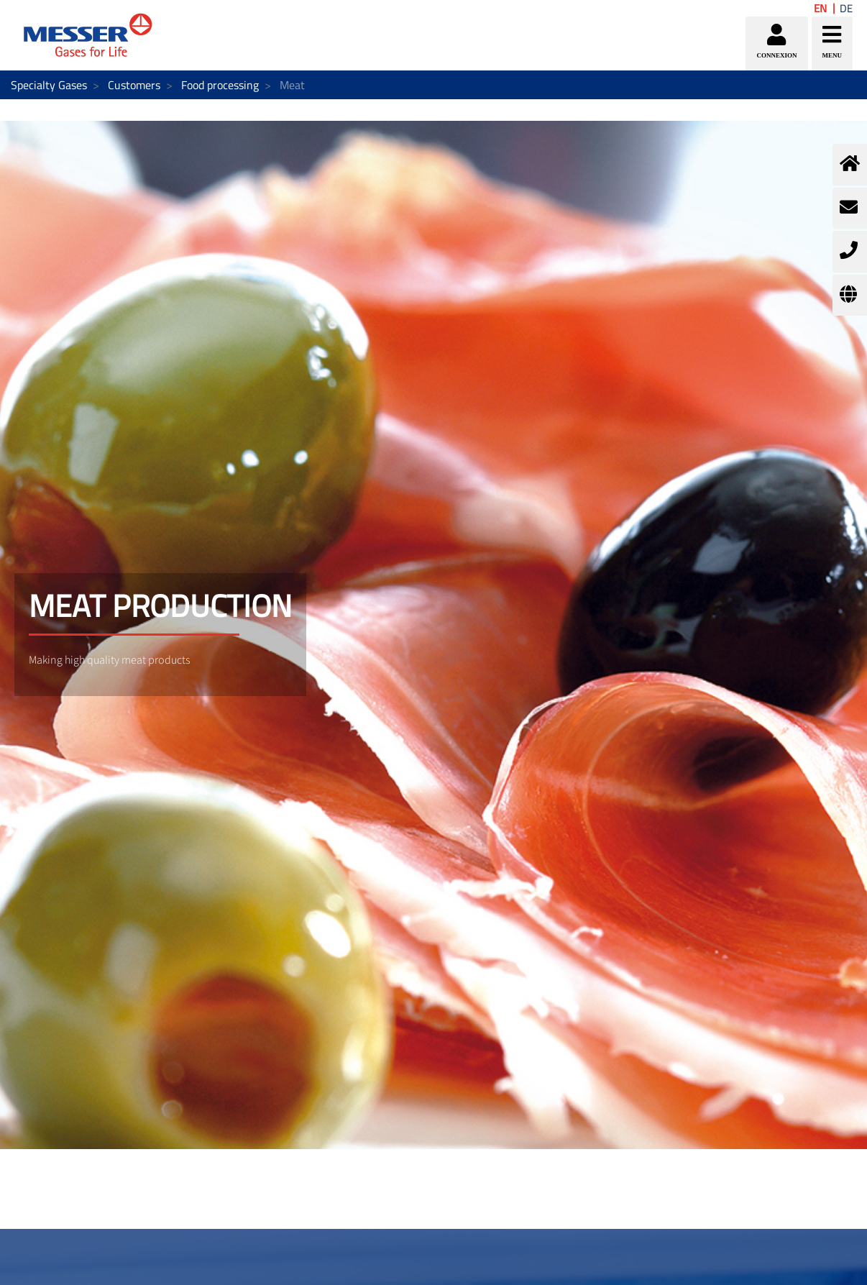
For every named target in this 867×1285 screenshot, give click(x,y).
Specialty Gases (49, 84)
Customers (134, 84)
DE (846, 8)
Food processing (220, 84)
